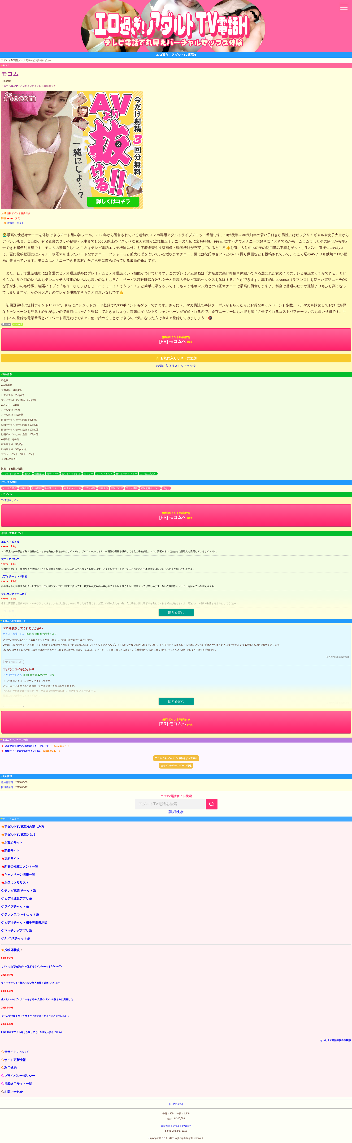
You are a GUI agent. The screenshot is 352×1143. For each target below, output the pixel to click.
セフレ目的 (7, 611)
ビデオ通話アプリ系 (18, 898)
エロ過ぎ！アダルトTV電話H (176, 1126)
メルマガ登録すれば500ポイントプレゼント (28, 746)
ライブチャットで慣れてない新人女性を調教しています (30, 983)
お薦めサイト (13, 842)
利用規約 (10, 1067)
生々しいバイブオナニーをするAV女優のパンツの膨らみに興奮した (37, 999)
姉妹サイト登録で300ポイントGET (23, 751)
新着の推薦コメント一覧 (21, 866)
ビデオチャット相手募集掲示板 (25, 922)
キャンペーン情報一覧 (19, 874)
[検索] (211, 804)
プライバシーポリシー (19, 1076)
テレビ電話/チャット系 (20, 890)
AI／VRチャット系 (17, 938)
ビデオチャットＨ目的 (14, 576)
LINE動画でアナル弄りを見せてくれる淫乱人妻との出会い (32, 1032)
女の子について (10, 559)
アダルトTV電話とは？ (20, 834)
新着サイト (12, 850)
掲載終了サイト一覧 (18, 1084)
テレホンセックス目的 (14, 593)
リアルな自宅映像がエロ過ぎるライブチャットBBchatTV (31, 966)
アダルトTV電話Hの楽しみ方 (24, 826)
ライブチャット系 (16, 906)
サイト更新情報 (15, 1060)
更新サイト (12, 858)
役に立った (13, 661)
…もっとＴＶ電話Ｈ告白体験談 (334, 1040)
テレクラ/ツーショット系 (21, 914)
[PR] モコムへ (176, 339)
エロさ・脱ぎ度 (10, 541)
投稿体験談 (12, 950)
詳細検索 (176, 812)
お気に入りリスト (16, 882)
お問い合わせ (13, 1092)
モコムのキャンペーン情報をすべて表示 (176, 758)
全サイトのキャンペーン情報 (176, 765)
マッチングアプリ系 (18, 930)
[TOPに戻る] (176, 1104)
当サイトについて (16, 1052)
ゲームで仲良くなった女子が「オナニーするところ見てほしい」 (35, 1016)
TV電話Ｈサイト (15, 223)
